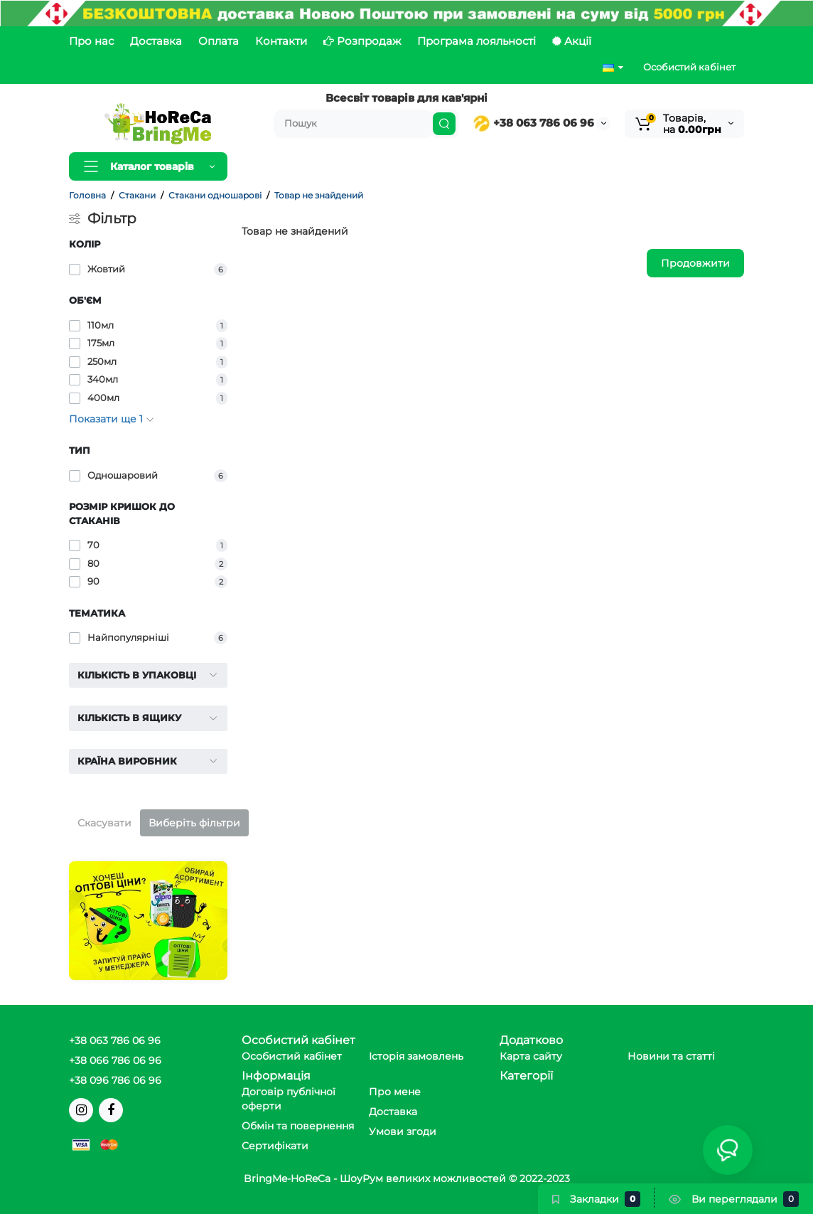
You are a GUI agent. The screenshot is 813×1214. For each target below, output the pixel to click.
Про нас (91, 41)
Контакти (281, 41)
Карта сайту (531, 1056)
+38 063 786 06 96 (533, 122)
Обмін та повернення (298, 1125)
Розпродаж (362, 41)
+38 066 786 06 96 (115, 1060)
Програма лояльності (476, 41)
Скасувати (104, 822)
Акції (571, 41)
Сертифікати (275, 1145)
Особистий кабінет (689, 67)
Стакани (137, 195)
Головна (87, 195)
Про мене (395, 1091)
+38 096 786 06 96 (115, 1080)
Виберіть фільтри (194, 822)
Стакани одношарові (215, 195)
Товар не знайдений (318, 195)
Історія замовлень (416, 1056)
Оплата (218, 41)
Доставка (156, 41)
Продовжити (695, 263)
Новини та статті (671, 1056)
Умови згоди (402, 1131)
